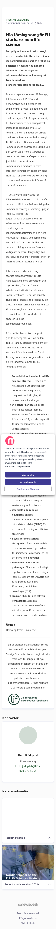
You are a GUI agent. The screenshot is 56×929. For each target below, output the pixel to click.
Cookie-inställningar (28, 488)
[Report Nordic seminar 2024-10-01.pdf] (28, 862)
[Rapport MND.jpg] (28, 815)
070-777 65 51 (28, 771)
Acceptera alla (28, 481)
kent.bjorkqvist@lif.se (28, 766)
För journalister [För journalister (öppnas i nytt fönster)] (28, 918)
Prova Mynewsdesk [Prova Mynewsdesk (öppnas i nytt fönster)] (28, 913)
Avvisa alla (28, 474)
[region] (28, 464)
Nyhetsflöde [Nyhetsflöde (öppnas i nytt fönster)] (28, 923)
